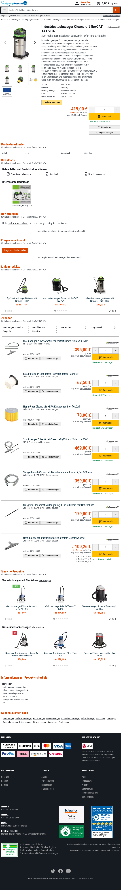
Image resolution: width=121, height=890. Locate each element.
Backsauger (64, 722)
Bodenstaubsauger (23, 718)
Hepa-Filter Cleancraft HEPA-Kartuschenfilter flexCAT (51, 406)
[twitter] (53, 871)
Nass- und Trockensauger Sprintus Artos (99, 654)
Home (3, 20)
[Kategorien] (4, 10)
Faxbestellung (47, 789)
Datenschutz (87, 789)
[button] (82, 3)
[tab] (55, 310)
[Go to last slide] (5, 42)
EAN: (43, 93)
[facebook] (60, 871)
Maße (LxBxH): (48, 90)
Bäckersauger (25, 722)
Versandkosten (47, 781)
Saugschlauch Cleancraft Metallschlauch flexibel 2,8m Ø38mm (57, 472)
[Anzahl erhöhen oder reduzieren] (104, 110)
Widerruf (85, 785)
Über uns (5, 777)
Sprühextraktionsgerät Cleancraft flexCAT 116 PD (22, 299)
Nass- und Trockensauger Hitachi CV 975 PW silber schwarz (21, 654)
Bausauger (100, 718)
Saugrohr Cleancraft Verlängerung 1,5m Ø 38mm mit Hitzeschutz (58, 505)
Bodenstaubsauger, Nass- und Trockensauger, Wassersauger (71, 20)
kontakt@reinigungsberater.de (14, 825)
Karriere (4, 785)
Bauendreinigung (10, 722)
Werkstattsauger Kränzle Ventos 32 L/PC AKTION (22, 607)
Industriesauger (88, 718)
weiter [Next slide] (113, 311)
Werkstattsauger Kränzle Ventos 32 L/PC (60, 607)
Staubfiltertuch (38, 327)
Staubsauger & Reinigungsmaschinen (25, 20)
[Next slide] (35, 42)
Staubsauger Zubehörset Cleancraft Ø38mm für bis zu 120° (55, 341)
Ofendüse (36, 331)
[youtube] (68, 871)
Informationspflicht (90, 792)
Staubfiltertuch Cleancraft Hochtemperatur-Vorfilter (50, 373)
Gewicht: (45, 87)
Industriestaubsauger (109, 20)
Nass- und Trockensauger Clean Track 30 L (60, 654)
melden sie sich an (18, 223)
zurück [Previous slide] (8, 311)
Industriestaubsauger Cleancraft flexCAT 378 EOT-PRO (99, 299)
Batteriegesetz (88, 797)
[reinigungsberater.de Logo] (14, 3)
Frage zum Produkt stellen (15, 250)
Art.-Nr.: (45, 84)
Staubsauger (8, 718)
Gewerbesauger (53, 718)
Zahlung (45, 777)
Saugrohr (7, 331)
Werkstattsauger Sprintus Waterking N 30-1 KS (99, 607)
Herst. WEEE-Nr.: (48, 96)
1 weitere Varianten (51, 102)
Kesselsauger (39, 718)
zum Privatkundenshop (111, 16)
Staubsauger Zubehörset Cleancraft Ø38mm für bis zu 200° (55, 439)
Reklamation (46, 785)
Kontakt (4, 781)
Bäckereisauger (39, 722)
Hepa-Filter (66, 327)
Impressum (87, 781)
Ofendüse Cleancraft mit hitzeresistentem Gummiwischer (54, 537)
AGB (83, 777)
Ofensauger (52, 722)
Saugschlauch (96, 327)
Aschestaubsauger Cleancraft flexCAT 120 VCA (60, 299)
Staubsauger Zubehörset (13, 327)
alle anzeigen (45, 580)
